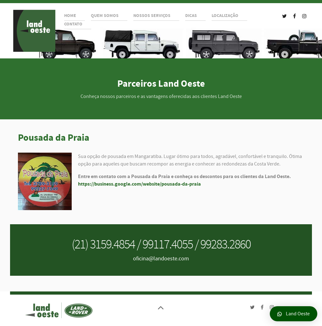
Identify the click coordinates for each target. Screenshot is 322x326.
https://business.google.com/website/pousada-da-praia (139, 184)
